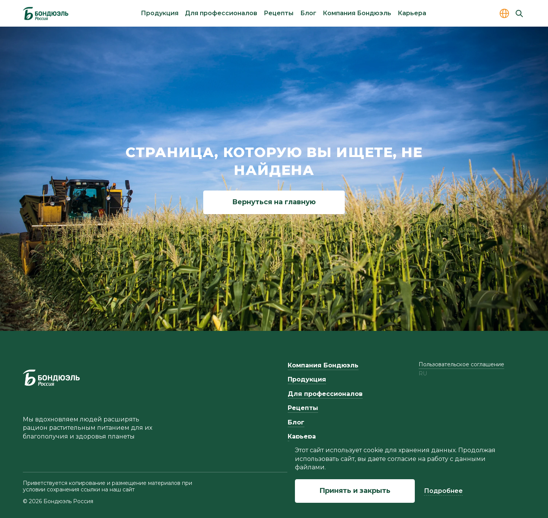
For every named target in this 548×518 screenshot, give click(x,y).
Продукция (159, 13)
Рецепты (278, 13)
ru (423, 373)
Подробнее (443, 490)
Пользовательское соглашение (461, 364)
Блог (308, 13)
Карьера (412, 13)
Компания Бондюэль (357, 13)
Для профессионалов (221, 13)
